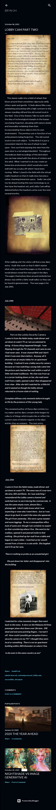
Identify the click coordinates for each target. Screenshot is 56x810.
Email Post (16, 671)
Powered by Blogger (28, 801)
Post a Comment (13, 694)
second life (9, 679)
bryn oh (14, 675)
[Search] (49, 5)
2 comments (17, 739)
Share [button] (7, 671)
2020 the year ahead (21, 734)
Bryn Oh (11, 10)
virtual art (19, 679)
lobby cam (37, 675)
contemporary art (25, 675)
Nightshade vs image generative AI (22, 775)
